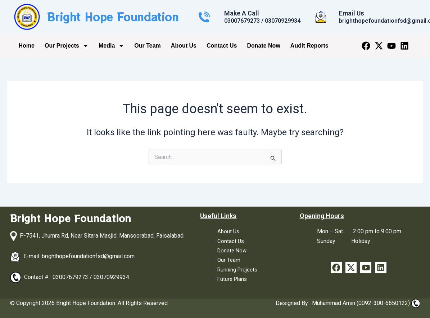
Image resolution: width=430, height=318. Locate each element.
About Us (183, 46)
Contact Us (222, 46)
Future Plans (233, 278)
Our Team (147, 46)
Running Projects (238, 269)
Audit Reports (309, 46)
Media (111, 45)
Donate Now (263, 46)
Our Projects (67, 45)
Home (27, 46)
